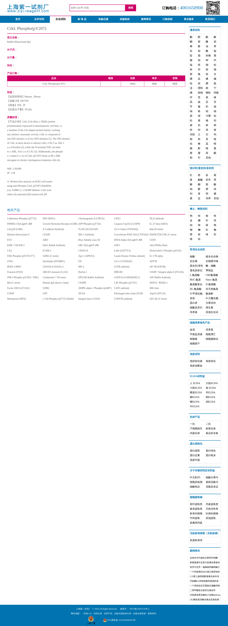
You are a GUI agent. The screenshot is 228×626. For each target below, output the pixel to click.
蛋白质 (193, 303)
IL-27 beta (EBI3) (159, 224)
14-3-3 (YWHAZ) (123, 261)
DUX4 (81, 293)
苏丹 (208, 179)
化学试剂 (39, 19)
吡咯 (200, 92)
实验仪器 (103, 19)
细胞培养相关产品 (200, 322)
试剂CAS (87, 613)
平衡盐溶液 (196, 334)
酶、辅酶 (211, 265)
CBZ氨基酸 (212, 275)
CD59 (153, 240)
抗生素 (193, 261)
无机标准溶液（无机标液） (205, 533)
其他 (208, 157)
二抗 (208, 424)
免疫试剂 (195, 354)
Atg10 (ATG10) (157, 293)
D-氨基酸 (211, 284)
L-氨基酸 (195, 275)
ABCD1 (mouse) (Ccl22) (55, 272)
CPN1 (10, 261)
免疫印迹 (195, 460)
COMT (10, 293)
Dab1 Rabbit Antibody (54, 245)
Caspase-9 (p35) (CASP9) (127, 224)
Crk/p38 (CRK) (15, 229)
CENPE (82, 282)
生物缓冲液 (212, 261)
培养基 (193, 312)
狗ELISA (210, 397)
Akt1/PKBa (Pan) (158, 245)
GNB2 (46, 288)
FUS (9, 240)
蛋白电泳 (211, 455)
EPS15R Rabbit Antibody (91, 277)
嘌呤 (200, 88)
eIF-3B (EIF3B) (158, 266)
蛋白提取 (195, 450)
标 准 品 (82, 19)
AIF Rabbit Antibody (160, 277)
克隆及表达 (212, 486)
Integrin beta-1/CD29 (89, 298)
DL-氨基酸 (195, 289)
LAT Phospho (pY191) (125, 282)
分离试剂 (211, 303)
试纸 (192, 134)
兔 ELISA (211, 388)
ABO (45, 240)
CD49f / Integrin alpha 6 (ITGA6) (167, 272)
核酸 (192, 256)
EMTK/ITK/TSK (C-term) (163, 234)
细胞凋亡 (211, 334)
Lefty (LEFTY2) (122, 250)
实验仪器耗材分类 (122, 613)
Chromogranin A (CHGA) (91, 218)
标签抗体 (211, 428)
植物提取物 (196, 497)
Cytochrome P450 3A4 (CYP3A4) (131, 234)
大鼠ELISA (212, 383)
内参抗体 (195, 433)
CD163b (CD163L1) (53, 266)
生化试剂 (61, 19)
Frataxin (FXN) (15, 272)
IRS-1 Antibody (86, 234)
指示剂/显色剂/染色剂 (202, 168)
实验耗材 (125, 19)
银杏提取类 (196, 509)
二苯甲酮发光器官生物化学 (203, 590)
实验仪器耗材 (139, 613)
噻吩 (208, 92)
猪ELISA (195, 397)
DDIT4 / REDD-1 (159, 282)
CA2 (9, 250)
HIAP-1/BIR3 (14, 266)
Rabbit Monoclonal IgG (19, 42)
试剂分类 (98, 613)
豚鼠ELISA (196, 392)
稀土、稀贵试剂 (198, 209)
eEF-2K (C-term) (158, 298)
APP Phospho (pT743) (89, 224)
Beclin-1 (82, 272)
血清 (192, 329)
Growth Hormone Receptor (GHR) (60, 224)
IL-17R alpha (156, 256)
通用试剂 (195, 30)
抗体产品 (195, 417)
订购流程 (167, 19)
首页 (17, 19)
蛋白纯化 (211, 450)
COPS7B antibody (123, 298)
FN (80, 261)
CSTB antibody (122, 266)
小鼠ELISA (196, 388)
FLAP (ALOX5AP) (88, 229)
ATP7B (153, 261)
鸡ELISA (210, 401)
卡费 (208, 116)
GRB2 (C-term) (50, 256)
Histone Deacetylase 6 (18, 234)
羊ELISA (210, 392)
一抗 (192, 424)
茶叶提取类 (196, 504)
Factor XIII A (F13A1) (18, 288)
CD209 (46, 234)
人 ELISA (195, 383)
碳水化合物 (212, 256)
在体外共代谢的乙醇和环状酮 (204, 558)
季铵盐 (209, 270)
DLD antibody (157, 218)
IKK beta (154, 288)
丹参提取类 (212, 504)
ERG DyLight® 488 (88, 245)
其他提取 (211, 518)
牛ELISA (195, 406)
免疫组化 (211, 361)
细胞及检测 (196, 482)
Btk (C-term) (13, 282)
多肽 (192, 298)
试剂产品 (108, 613)
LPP (45, 293)
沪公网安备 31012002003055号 (119, 620)
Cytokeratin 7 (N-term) (54, 277)
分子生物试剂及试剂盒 (202, 470)
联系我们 (210, 19)
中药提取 (195, 518)
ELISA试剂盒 (197, 376)
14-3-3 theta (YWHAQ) (126, 229)
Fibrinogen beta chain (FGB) (128, 293)
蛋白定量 (195, 455)
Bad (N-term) (156, 229)
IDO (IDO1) (49, 218)
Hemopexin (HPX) (16, 298)
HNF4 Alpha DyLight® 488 (128, 240)
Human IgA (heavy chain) (56, 282)
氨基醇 (209, 293)
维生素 (209, 307)
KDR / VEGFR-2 (16, 245)
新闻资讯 (146, 19)
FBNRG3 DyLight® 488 (19, 224)
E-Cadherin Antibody (53, 229)
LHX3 (117, 218)
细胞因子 (195, 343)
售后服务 (189, 19)
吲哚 (216, 92)
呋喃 (208, 55)
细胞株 (193, 339)
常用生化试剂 (197, 249)
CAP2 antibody (121, 288)
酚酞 (200, 179)
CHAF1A (83, 250)
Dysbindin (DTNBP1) (54, 261)
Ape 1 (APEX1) (86, 256)
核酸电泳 (195, 486)
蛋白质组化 (196, 443)
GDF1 (117, 245)
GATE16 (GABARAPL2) (127, 277)
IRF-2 (81, 266)
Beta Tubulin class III (89, 240)
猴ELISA (195, 401)
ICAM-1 (47, 250)
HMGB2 (118, 272)
